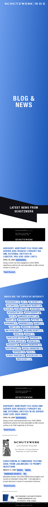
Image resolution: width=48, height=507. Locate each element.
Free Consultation (24, 505)
